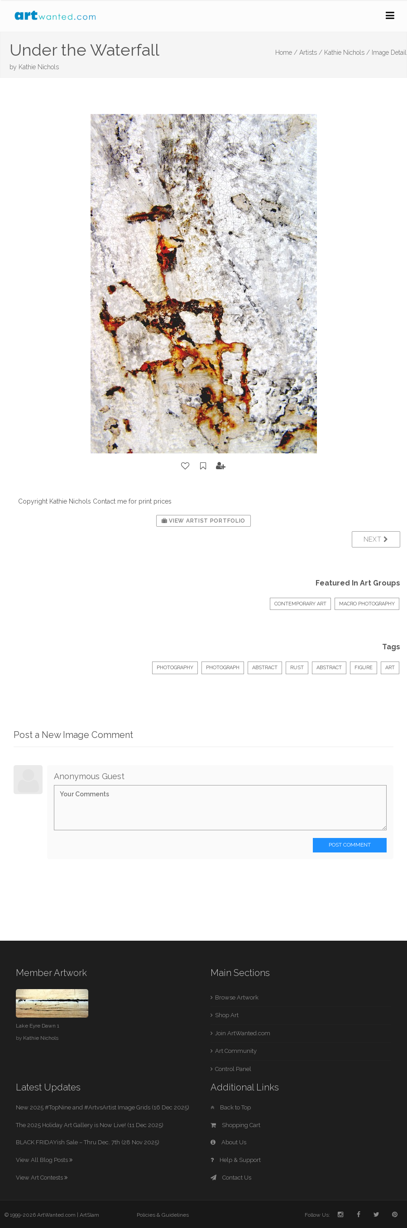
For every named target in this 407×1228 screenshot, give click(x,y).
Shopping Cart (235, 1125)
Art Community (236, 1050)
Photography (175, 668)
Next (376, 539)
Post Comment (350, 845)
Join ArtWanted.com (242, 1033)
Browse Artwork (237, 997)
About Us (228, 1142)
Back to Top (231, 1107)
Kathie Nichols (39, 67)
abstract (329, 668)
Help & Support (236, 1160)
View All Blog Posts (44, 1160)
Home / (286, 52)
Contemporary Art (300, 604)
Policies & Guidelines (163, 1215)
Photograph (222, 668)
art (390, 668)
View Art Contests (41, 1177)
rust (297, 668)
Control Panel (233, 1069)
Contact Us (231, 1177)
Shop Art (227, 1015)
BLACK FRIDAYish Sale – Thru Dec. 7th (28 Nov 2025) (87, 1142)
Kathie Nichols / (347, 52)
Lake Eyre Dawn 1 (37, 1026)
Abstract (265, 668)
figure (363, 668)
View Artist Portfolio (203, 521)
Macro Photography (367, 604)
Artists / (310, 52)
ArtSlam (89, 1215)
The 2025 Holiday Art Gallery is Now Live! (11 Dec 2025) (89, 1125)
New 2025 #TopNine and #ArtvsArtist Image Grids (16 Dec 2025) (102, 1107)
